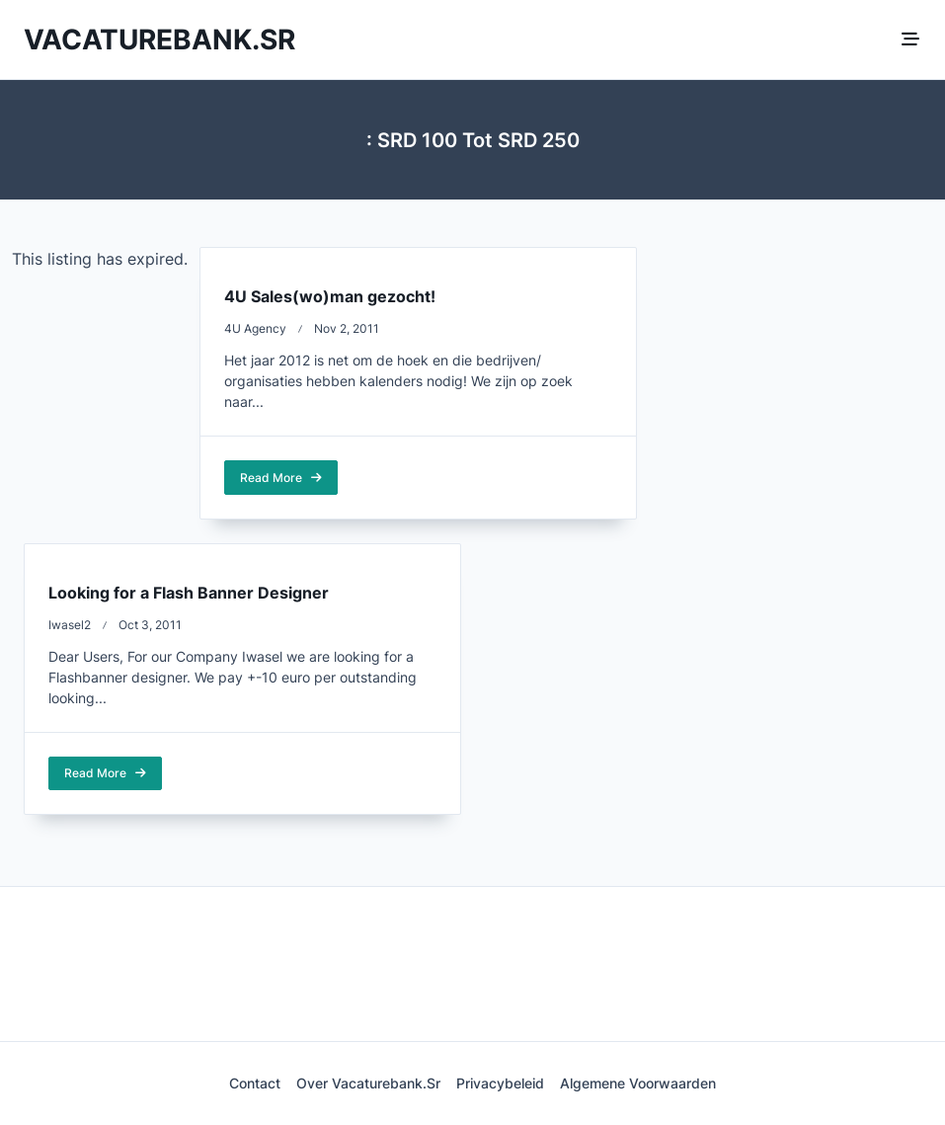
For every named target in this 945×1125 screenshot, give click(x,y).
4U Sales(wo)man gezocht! (329, 296)
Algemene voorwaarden (638, 1083)
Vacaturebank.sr (159, 39)
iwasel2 (69, 624)
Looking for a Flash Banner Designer (188, 593)
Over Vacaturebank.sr (368, 1083)
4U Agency (255, 328)
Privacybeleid (500, 1083)
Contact (254, 1083)
